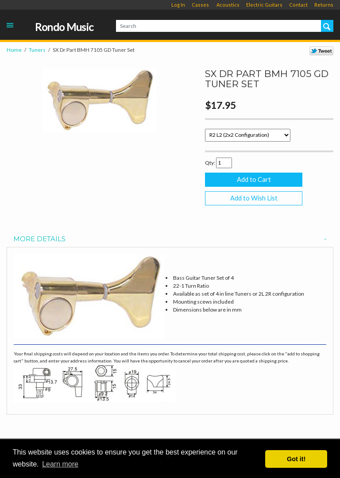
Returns (323, 5)
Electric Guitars (264, 5)
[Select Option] (247, 135)
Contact (298, 5)
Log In (178, 5)
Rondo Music (64, 27)
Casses (200, 5)
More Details (170, 239)
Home (14, 49)
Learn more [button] (60, 464)
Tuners (37, 49)
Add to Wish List (254, 198)
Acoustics (228, 5)
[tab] (170, 239)
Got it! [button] (296, 459)
